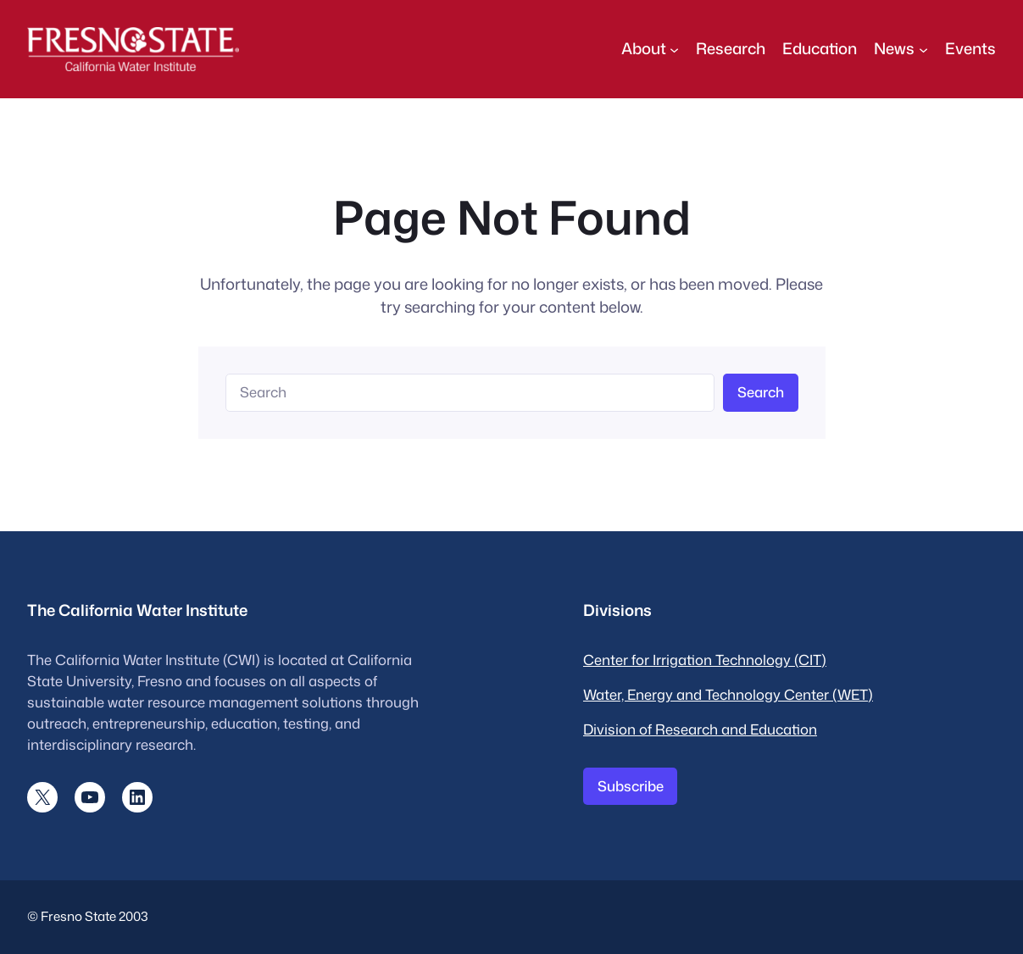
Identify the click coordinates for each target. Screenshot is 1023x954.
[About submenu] (674, 48)
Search (760, 392)
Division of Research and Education (700, 729)
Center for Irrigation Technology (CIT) (704, 659)
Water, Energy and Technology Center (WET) (728, 694)
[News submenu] (923, 48)
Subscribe (631, 786)
